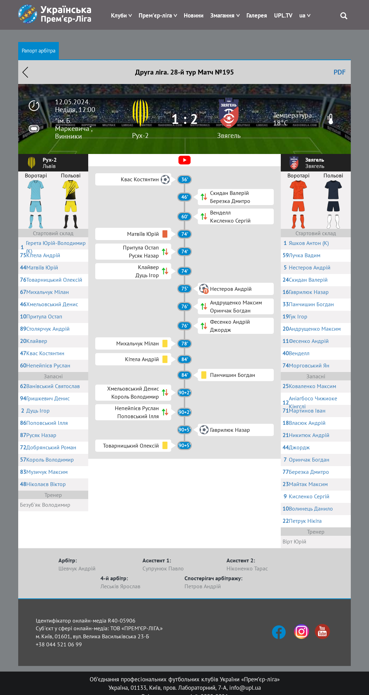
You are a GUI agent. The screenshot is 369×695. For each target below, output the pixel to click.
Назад (25, 72)
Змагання (222, 15)
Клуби (119, 15)
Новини (193, 15)
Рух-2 (140, 135)
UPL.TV (283, 15)
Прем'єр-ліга (155, 15)
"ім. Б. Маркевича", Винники (73, 128)
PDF (340, 72)
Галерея (256, 15)
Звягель (229, 135)
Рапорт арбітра (38, 50)
